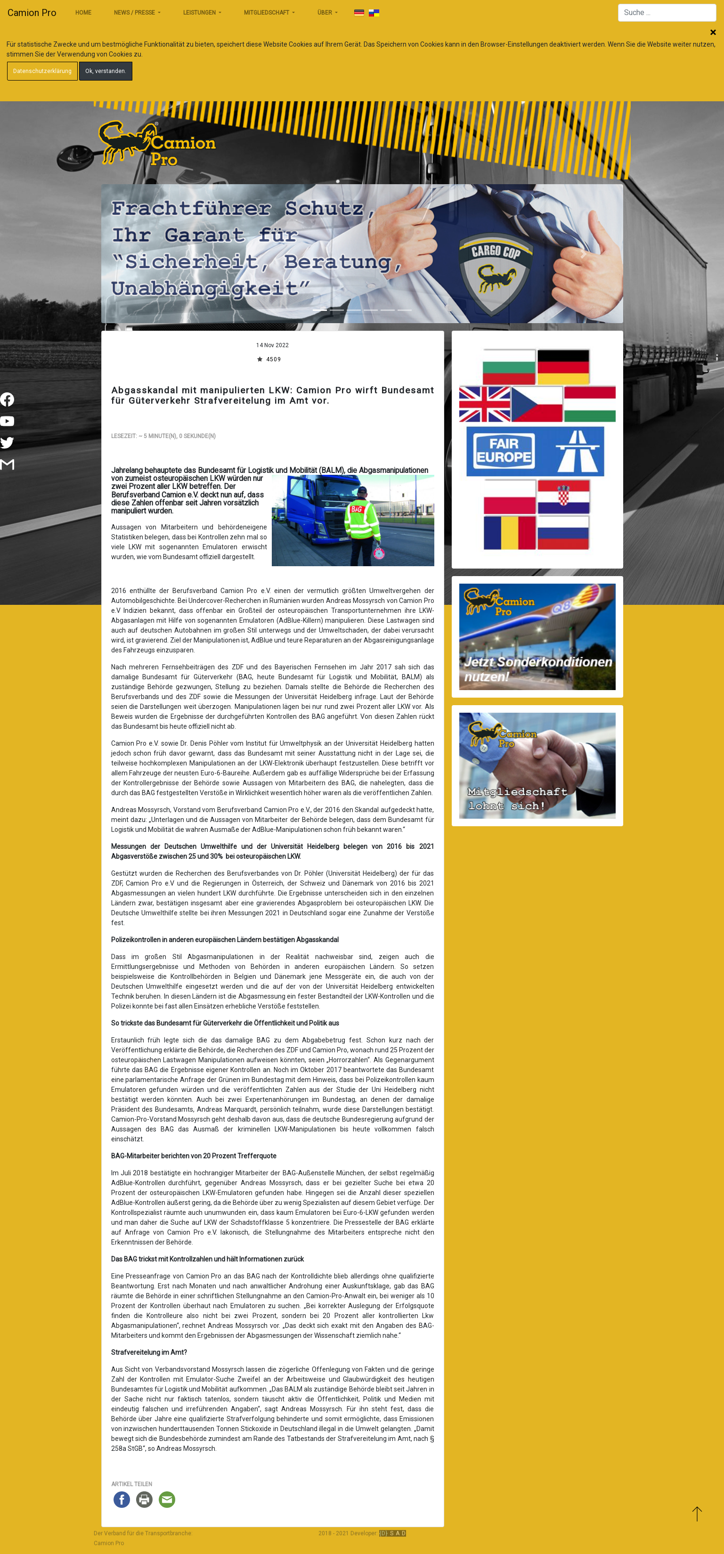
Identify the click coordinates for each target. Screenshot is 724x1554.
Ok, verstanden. (105, 71)
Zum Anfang (697, 1515)
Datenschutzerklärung (42, 71)
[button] (140, 253)
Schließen (713, 33)
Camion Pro (32, 12)
